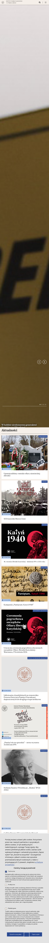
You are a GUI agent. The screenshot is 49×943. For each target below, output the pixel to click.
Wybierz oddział (12, 2)
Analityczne (11, 884)
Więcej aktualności (38, 810)
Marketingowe (12, 908)
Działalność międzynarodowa (20, 818)
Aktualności (9, 304)
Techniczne (11, 871)
